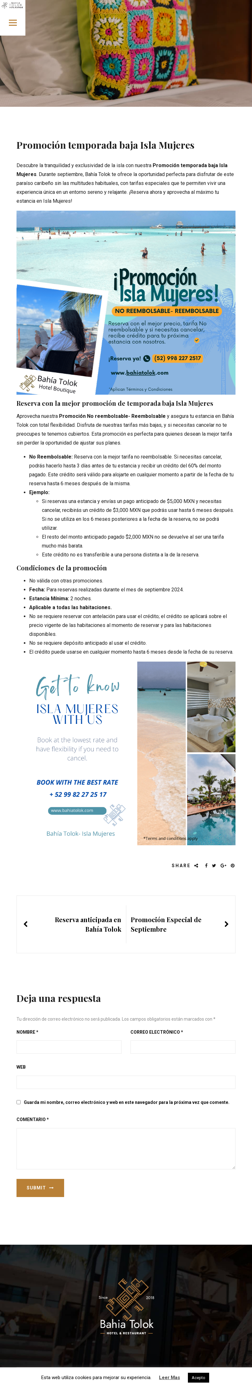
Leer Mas (169, 1377)
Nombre (27, 1032)
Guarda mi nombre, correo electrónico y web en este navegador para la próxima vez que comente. (126, 1102)
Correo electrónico (156, 1032)
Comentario (33, 1119)
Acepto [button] (198, 1377)
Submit (40, 1187)
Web (21, 1067)
